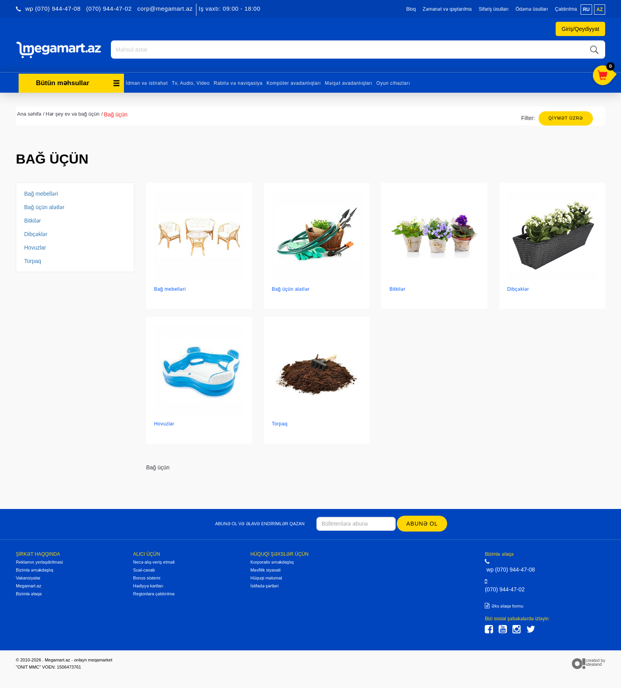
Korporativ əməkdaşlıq (271, 561)
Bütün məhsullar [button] (78, 82)
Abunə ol (422, 523)
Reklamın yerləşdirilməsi (39, 561)
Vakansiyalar (28, 577)
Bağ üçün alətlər (44, 206)
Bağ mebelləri (41, 193)
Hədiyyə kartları (148, 585)
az (599, 9)
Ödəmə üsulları (532, 9)
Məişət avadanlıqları (348, 82)
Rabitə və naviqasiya (238, 82)
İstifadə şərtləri (264, 585)
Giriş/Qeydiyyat (580, 29)
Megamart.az (28, 585)
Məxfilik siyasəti (265, 569)
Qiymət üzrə (566, 117)
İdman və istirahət (147, 82)
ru (586, 9)
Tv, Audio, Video (191, 82)
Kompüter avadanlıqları (294, 82)
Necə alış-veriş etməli (154, 561)
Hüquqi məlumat (266, 577)
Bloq (411, 9)
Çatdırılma (566, 9)
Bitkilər (32, 220)
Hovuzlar (35, 247)
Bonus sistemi (146, 577)
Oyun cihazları (393, 82)
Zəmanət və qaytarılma (447, 9)
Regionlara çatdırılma (154, 593)
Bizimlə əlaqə (29, 593)
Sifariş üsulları (494, 9)
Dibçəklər (36, 233)
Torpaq (32, 260)
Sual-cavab (144, 569)
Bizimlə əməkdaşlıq (34, 569)
